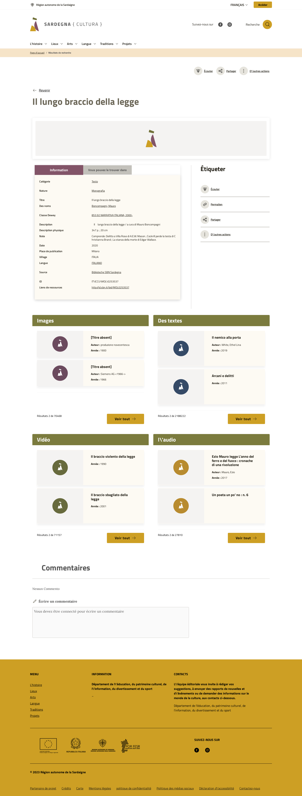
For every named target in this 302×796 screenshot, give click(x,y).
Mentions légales (100, 788)
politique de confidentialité (133, 788)
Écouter (203, 71)
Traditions (36, 709)
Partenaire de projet (43, 788)
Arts (33, 697)
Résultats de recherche (59, 53)
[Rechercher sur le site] (267, 24)
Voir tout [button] (125, 419)
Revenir (41, 90)
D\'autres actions (259, 71)
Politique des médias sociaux (175, 788)
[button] (46, 43)
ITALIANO (97, 263)
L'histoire (36, 685)
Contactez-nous (249, 788)
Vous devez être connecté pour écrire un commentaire (110, 622)
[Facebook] (220, 24)
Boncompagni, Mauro (104, 206)
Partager (226, 71)
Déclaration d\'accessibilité (216, 788)
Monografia (98, 190)
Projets (34, 715)
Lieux (33, 691)
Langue (35, 703)
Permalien (211, 204)
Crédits (66, 788)
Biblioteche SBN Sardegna (106, 272)
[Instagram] (229, 24)
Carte (79, 788)
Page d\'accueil (37, 53)
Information (59, 170)
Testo (95, 181)
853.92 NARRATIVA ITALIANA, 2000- (112, 215)
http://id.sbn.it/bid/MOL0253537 (110, 287)
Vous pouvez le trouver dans (107, 170)
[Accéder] (263, 5)
